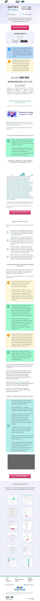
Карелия (14, 193)
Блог (12, 106)
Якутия (13, 180)
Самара (26, 183)
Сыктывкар (26, 192)
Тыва (24, 195)
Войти (23, 41)
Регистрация (8, 580)
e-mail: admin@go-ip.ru (10, 584)
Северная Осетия (19, 180)
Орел (30, 187)
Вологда (18, 193)
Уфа (10, 184)
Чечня (8, 199)
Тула (11, 188)
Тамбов (31, 188)
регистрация (21, 212)
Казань (28, 179)
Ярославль (12, 199)
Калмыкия (30, 181)
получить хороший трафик (23, 382)
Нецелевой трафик (14, 237)
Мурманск (9, 193)
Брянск (14, 188)
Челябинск (18, 183)
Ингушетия (30, 197)
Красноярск (14, 184)
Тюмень (18, 185)
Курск (27, 187)
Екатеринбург (10, 179)
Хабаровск (18, 187)
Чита (12, 196)
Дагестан (9, 180)
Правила (17, 580)
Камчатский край (24, 197)
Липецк (8, 188)
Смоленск (22, 188)
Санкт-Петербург (20, 177)
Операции (30, 577)
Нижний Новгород (17, 179)
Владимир (26, 189)
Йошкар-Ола (24, 191)
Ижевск (27, 185)
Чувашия (14, 191)
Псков (14, 189)
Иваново (29, 191)
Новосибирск (27, 177)
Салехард (24, 179)
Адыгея (13, 183)
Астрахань (9, 183)
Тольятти (22, 185)
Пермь (19, 184)
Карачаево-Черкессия (17, 181)
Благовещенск (17, 196)
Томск (13, 195)
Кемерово (17, 195)
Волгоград (28, 184)
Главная (9, 106)
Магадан (9, 197)
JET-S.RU (14, 48)
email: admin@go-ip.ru (11, 14)
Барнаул (31, 185)
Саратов (14, 185)
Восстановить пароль (19, 579)
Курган (21, 192)
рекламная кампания (16, 153)
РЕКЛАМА (14, 56)
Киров (13, 192)
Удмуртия (17, 192)
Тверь (22, 189)
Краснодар (9, 185)
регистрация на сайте (20, 27)
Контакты (30, 580)
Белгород (23, 187)
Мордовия (9, 191)
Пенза (30, 189)
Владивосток (30, 196)
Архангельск (23, 193)
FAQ (16, 577)
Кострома (9, 192)
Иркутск (14, 187)
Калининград (10, 189)
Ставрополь (25, 181)
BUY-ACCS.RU (15, 60)
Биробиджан (23, 196)
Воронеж (23, 184)
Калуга (18, 188)
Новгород (18, 189)
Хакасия (28, 195)
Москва (13, 177)
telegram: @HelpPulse (28, 14)
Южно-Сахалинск (15, 197)
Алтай (21, 195)
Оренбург (18, 191)
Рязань (27, 188)
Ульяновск (9, 187)
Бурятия (9, 196)
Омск (22, 183)
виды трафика (12, 125)
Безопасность (30, 579)
